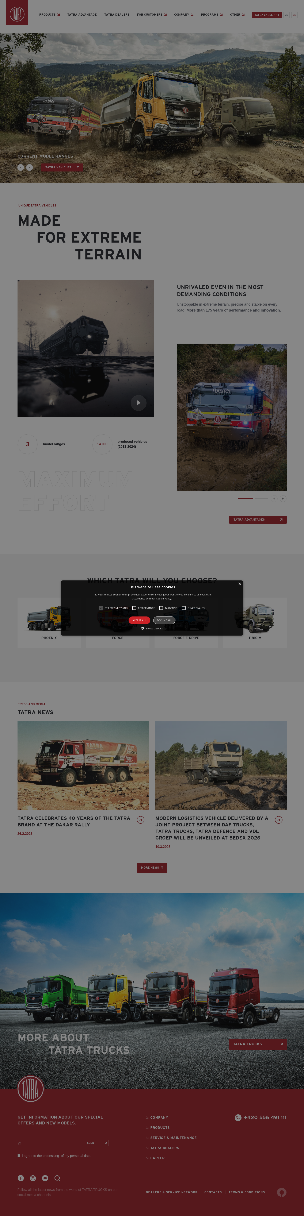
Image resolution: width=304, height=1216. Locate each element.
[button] (152, 608)
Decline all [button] (164, 620)
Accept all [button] (139, 620)
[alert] (152, 608)
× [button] (239, 584)
